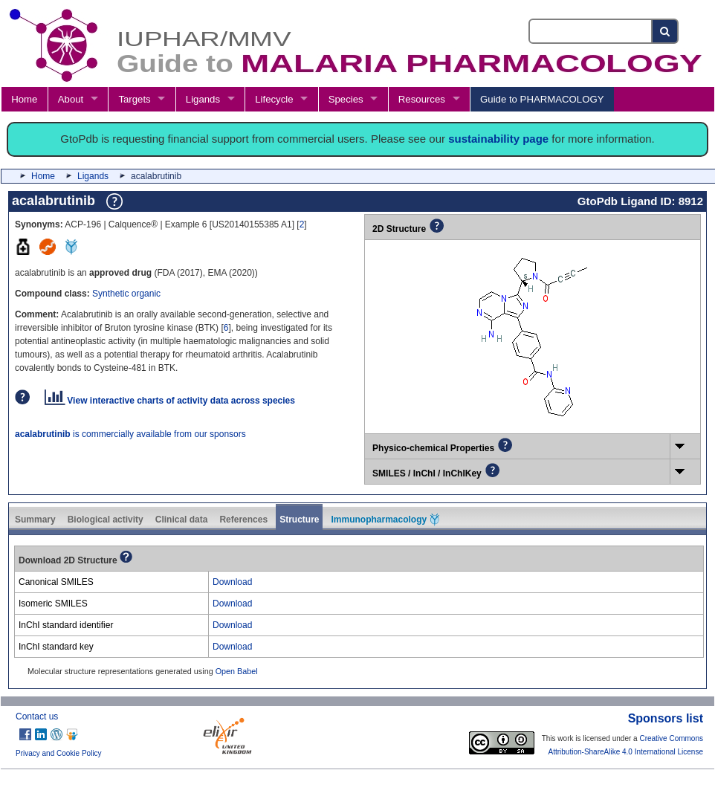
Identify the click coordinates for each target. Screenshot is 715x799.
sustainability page (498, 138)
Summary (35, 519)
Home (24, 99)
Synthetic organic (126, 293)
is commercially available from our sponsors (130, 434)
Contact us (37, 716)
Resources (421, 99)
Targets (134, 99)
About (70, 99)
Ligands (203, 99)
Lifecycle (274, 99)
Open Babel (237, 671)
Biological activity (105, 519)
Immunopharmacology (385, 519)
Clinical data (181, 519)
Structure (299, 519)
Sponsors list (665, 718)
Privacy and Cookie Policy (59, 753)
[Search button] (666, 31)
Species (346, 99)
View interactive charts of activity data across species (170, 400)
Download (232, 582)
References (243, 519)
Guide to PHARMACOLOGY (542, 99)
